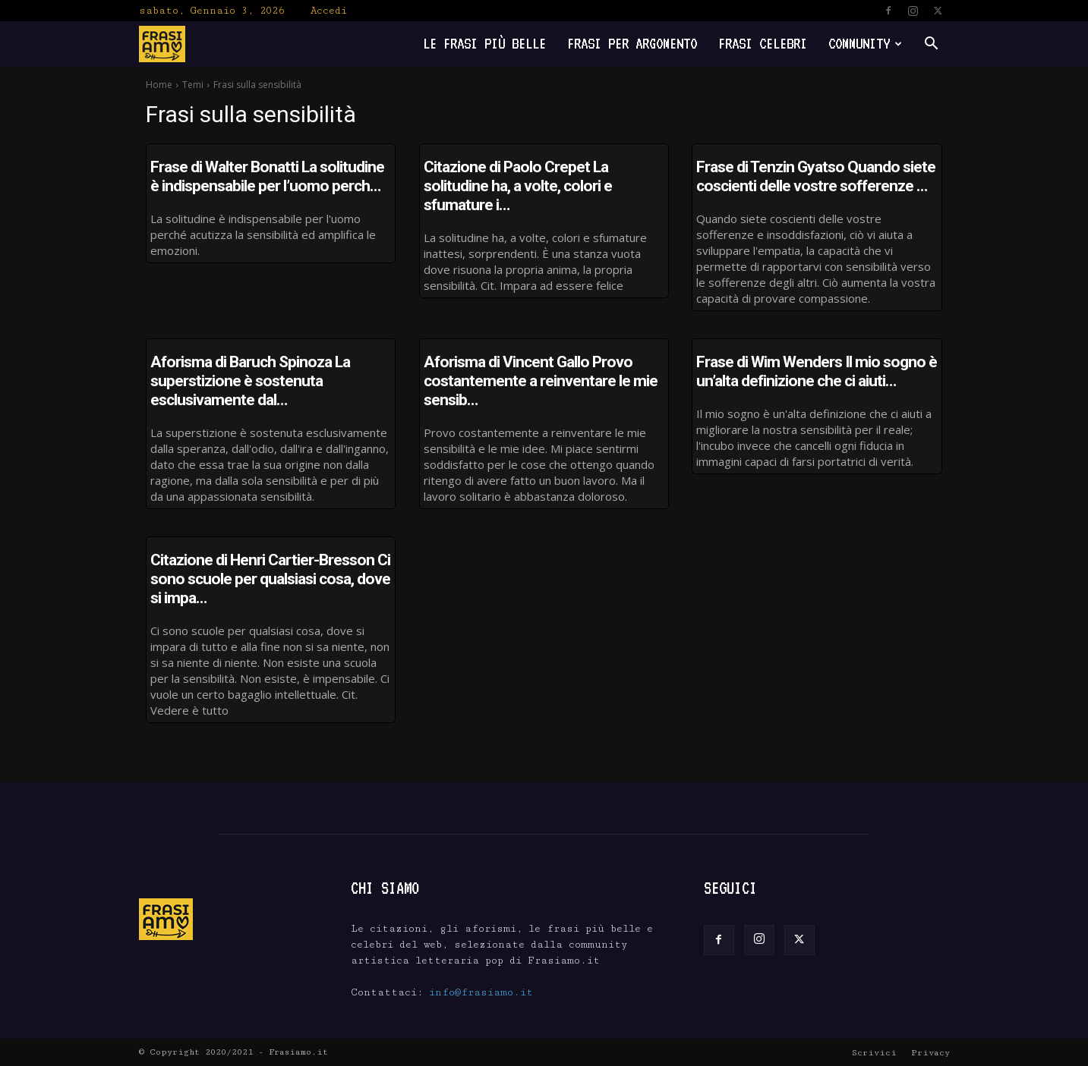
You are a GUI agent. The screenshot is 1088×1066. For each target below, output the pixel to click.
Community (865, 43)
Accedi (329, 11)
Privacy (930, 1053)
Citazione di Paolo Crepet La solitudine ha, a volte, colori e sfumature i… (518, 186)
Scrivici (874, 1053)
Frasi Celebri (762, 43)
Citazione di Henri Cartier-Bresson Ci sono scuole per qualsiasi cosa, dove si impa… (270, 579)
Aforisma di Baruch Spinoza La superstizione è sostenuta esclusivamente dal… (250, 381)
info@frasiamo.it (481, 992)
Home (159, 84)
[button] (931, 45)
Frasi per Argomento (632, 43)
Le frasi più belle (484, 43)
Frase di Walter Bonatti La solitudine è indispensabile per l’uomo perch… (267, 176)
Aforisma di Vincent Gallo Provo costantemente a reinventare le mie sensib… (541, 381)
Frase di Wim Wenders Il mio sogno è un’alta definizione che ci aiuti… (816, 371)
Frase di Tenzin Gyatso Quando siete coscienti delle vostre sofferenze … (815, 176)
